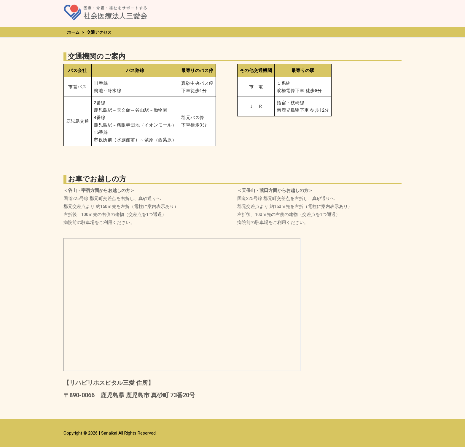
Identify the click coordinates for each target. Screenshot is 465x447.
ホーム (73, 32)
